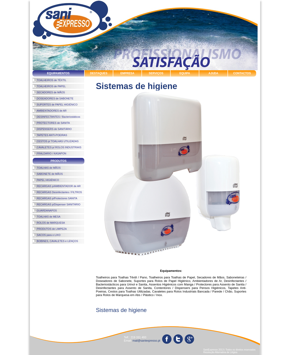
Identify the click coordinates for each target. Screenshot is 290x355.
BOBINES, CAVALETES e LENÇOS (55, 241)
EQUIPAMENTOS (58, 73)
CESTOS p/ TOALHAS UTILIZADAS (55, 141)
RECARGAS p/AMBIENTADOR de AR (56, 186)
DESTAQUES (98, 73)
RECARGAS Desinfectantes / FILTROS (57, 192)
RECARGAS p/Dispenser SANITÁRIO (56, 204)
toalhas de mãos (43, 320)
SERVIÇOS (156, 73)
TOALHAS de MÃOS (46, 167)
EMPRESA (127, 73)
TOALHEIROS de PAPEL (49, 86)
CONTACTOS (242, 73)
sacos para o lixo (44, 324)
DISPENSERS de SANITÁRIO (52, 129)
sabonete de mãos (229, 315)
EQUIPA (184, 73)
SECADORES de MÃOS (48, 92)
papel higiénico (126, 315)
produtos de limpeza (159, 315)
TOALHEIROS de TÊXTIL (49, 80)
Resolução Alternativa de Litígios (220, 352)
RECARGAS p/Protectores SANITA (54, 198)
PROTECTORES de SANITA (51, 122)
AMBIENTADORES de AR (49, 110)
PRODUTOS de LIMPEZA (49, 228)
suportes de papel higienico (120, 320)
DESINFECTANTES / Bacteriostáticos (56, 116)
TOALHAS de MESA (46, 216)
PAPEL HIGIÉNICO (45, 180)
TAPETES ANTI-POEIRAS (49, 135)
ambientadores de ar (93, 315)
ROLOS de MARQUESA (48, 222)
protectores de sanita (199, 320)
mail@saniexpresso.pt (146, 340)
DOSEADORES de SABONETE (52, 98)
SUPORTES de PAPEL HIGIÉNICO (55, 104)
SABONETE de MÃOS (47, 173)
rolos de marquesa (195, 315)
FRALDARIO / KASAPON (49, 153)
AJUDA (213, 73)
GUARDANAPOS (44, 210)
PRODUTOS (59, 161)
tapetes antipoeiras (236, 320)
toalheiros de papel (162, 320)
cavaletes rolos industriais (51, 315)
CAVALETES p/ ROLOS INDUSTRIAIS (56, 147)
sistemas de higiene (77, 320)
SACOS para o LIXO (46, 235)
